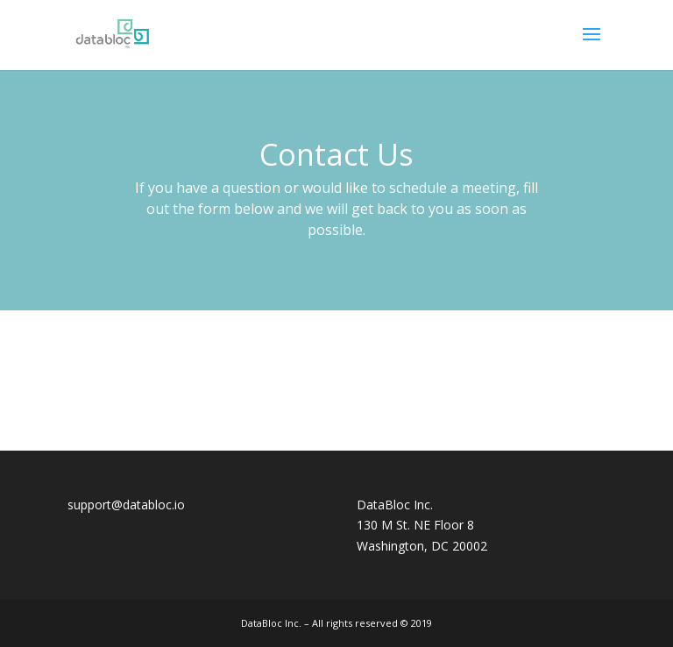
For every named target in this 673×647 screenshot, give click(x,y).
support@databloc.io (126, 504)
